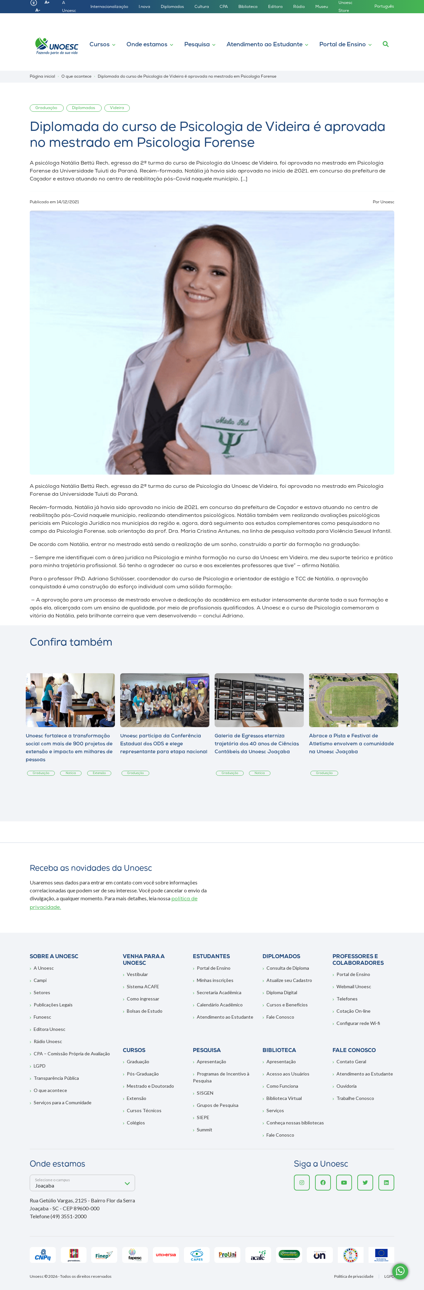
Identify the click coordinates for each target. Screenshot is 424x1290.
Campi (40, 980)
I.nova (144, 7)
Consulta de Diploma (287, 968)
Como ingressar (143, 998)
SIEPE (203, 1117)
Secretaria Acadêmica (219, 992)
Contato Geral (351, 1061)
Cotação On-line (353, 1011)
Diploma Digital (281, 992)
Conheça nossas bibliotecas (295, 1122)
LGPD (40, 1066)
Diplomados (172, 7)
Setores (42, 992)
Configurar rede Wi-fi (358, 1023)
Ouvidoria (346, 1086)
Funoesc (42, 1017)
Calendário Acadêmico (220, 1004)
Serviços (275, 1110)
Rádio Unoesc (48, 1041)
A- (37, 11)
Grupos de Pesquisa (217, 1105)
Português (384, 7)
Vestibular (137, 974)
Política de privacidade (353, 1276)
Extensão (136, 1098)
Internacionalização (109, 7)
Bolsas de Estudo (144, 1011)
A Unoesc (44, 968)
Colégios (136, 1122)
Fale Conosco (280, 1017)
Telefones (347, 998)
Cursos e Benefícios (287, 1004)
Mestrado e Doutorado (150, 1086)
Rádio (299, 7)
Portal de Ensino (342, 45)
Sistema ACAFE (143, 986)
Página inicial (42, 77)
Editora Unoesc (49, 1029)
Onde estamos (146, 45)
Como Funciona (282, 1086)
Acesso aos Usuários (287, 1073)
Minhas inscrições (215, 980)
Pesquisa (197, 45)
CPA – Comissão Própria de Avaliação (72, 1053)
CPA (224, 7)
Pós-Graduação (143, 1073)
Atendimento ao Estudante (264, 45)
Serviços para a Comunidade (62, 1102)
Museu (321, 7)
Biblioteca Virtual (284, 1098)
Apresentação (211, 1061)
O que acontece (50, 1090)
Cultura (201, 7)
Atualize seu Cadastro (289, 980)
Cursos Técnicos (144, 1110)
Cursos (99, 45)
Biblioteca (248, 7)
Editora (275, 7)
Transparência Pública (56, 1078)
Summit (204, 1129)
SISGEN (205, 1093)
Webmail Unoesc (353, 986)
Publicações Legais (53, 1004)
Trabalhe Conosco (355, 1098)
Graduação (138, 1061)
